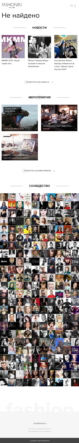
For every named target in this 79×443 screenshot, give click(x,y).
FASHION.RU (45, 440)
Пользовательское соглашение (39, 431)
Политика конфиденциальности (39, 428)
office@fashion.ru (40, 423)
